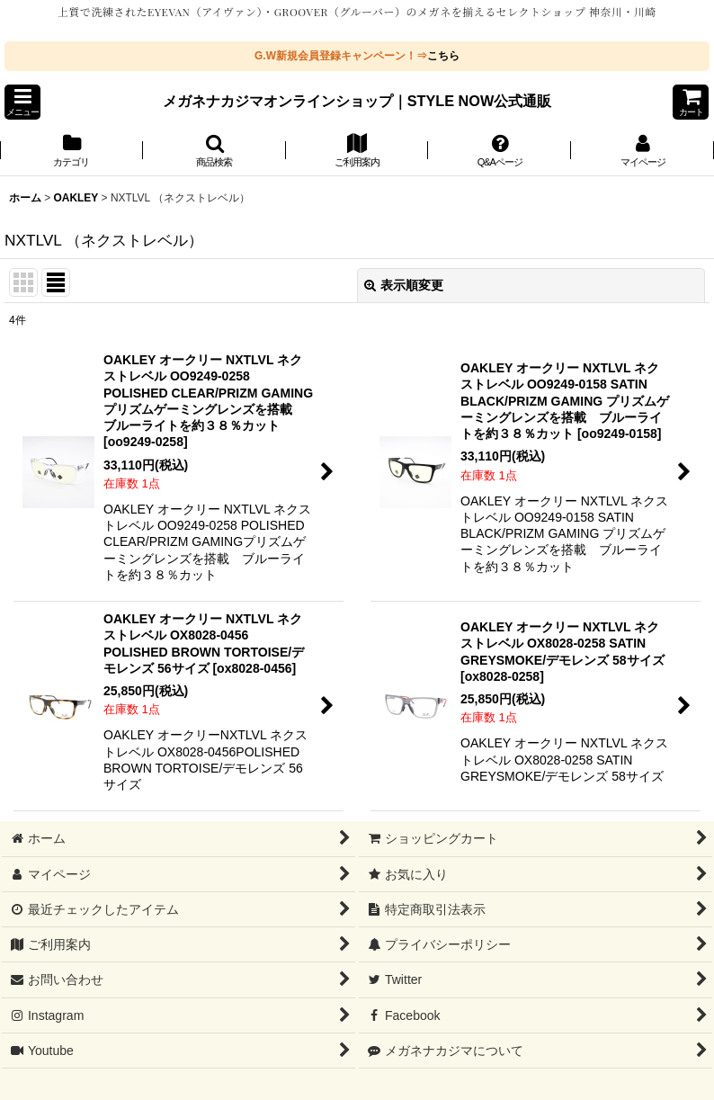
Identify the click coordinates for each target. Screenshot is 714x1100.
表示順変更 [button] (403, 285)
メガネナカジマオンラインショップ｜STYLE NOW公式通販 (357, 101)
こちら (443, 55)
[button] (22, 102)
